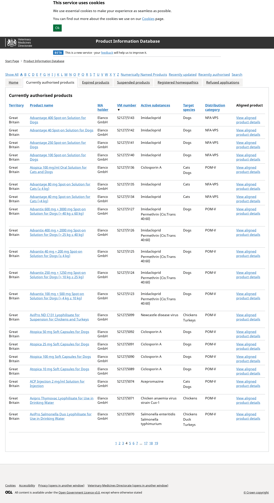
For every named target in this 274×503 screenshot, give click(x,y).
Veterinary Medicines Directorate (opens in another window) (128, 485)
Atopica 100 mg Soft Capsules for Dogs (60, 356)
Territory (16, 105)
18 (151, 443)
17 (145, 443)
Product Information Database (128, 41)
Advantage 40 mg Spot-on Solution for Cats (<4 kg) (60, 198)
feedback (107, 53)
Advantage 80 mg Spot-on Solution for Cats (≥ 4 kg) (60, 186)
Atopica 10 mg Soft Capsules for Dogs (59, 369)
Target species (189, 107)
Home (13, 82)
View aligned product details (248, 119)
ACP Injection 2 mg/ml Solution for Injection (57, 383)
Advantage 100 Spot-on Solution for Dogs (58, 157)
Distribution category (215, 107)
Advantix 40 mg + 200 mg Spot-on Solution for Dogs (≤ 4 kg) (56, 253)
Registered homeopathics (178, 82)
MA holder (103, 107)
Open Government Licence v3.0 (79, 492)
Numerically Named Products (144, 74)
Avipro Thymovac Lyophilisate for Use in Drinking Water (61, 400)
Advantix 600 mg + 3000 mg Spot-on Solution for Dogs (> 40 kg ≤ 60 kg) (58, 211)
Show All (12, 74)
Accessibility (27, 485)
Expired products (95, 82)
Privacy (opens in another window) (61, 485)
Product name (41, 105)
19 (156, 443)
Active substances (155, 105)
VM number (126, 105)
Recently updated (183, 74)
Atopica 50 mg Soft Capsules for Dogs (59, 331)
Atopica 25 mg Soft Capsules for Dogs (59, 344)
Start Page (12, 61)
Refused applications (222, 82)
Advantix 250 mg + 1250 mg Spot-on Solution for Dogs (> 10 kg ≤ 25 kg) (58, 274)
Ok (57, 28)
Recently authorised (214, 74)
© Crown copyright (256, 492)
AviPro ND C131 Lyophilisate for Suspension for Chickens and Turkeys (59, 317)
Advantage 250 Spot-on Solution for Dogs (58, 144)
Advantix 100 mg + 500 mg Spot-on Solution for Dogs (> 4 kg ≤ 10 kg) (57, 295)
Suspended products (133, 82)
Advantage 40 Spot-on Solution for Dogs (61, 130)
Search (237, 74)
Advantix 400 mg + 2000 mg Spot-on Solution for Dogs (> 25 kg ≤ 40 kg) (58, 232)
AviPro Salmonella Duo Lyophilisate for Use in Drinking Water (61, 416)
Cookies (148, 18)
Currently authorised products (50, 82)
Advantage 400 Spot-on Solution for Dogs (58, 119)
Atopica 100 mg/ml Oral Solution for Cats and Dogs (58, 169)
